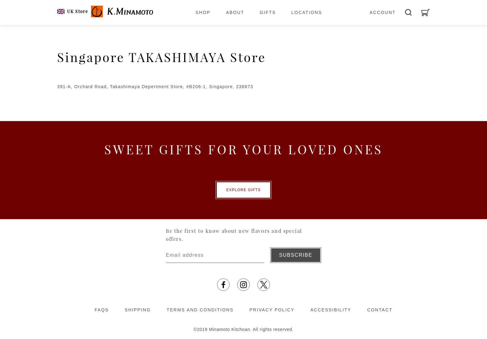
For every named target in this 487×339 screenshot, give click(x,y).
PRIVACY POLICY (271, 309)
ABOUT (235, 12)
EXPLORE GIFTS (243, 190)
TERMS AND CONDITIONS (200, 309)
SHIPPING (138, 309)
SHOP (203, 12)
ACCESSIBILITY (330, 309)
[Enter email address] (215, 255)
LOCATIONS (306, 12)
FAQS (101, 309)
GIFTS (268, 12)
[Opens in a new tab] (223, 284)
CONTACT (379, 309)
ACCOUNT (383, 12)
